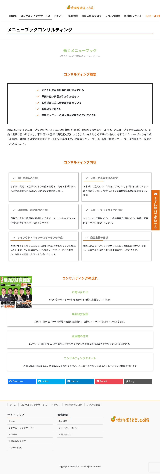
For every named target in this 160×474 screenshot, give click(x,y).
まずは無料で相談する (155, 212)
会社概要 (62, 421)
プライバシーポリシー (69, 427)
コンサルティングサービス (34, 404)
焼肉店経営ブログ (73, 404)
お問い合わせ (65, 434)
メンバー (55, 404)
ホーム (13, 404)
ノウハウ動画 (93, 404)
